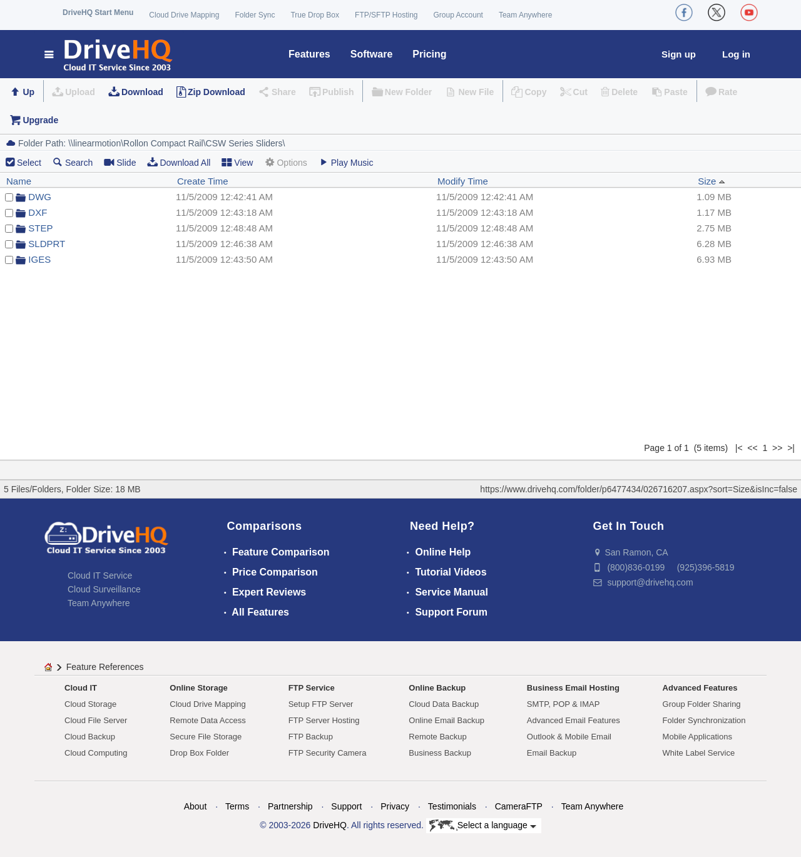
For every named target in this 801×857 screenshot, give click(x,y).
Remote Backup (438, 736)
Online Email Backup (446, 720)
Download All (178, 162)
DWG (39, 196)
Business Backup (440, 753)
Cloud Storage (90, 704)
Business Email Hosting (573, 687)
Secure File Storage (206, 736)
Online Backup (437, 687)
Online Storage (198, 687)
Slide (120, 162)
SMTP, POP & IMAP (563, 704)
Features (309, 54)
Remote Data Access (207, 720)
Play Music (346, 162)
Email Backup (551, 753)
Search (73, 162)
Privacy (394, 806)
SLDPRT (46, 243)
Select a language (482, 825)
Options (285, 162)
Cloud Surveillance (104, 589)
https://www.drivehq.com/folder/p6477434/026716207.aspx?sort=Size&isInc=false (638, 489)
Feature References (105, 667)
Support (346, 806)
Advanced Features (700, 687)
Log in (736, 54)
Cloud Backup (89, 736)
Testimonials (452, 806)
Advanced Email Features (573, 720)
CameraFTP (519, 806)
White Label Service (699, 753)
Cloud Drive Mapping (184, 15)
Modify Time (462, 181)
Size (711, 181)
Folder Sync (255, 15)
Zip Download (216, 92)
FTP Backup (310, 736)
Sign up (678, 54)
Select (29, 163)
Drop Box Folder (199, 753)
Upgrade (40, 120)
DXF (37, 212)
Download (142, 92)
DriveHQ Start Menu (98, 12)
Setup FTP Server (321, 704)
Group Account (458, 15)
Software (371, 54)
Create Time (202, 181)
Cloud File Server (95, 720)
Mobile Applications (697, 736)
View (237, 162)
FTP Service (311, 687)
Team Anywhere (525, 15)
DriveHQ (330, 825)
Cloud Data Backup (444, 704)
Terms (237, 806)
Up (28, 92)
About (195, 806)
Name (18, 181)
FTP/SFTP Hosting (386, 15)
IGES (39, 259)
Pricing (429, 54)
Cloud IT (80, 687)
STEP (40, 228)
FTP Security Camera (327, 753)
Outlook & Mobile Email (569, 736)
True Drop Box (314, 15)
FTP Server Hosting (324, 720)
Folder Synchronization (704, 720)
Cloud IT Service (100, 575)
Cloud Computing (95, 753)
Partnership (290, 806)
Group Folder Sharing (702, 704)
